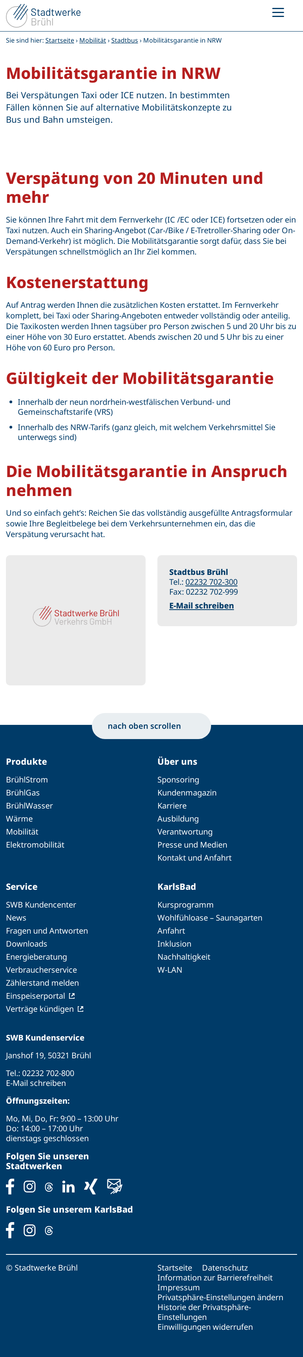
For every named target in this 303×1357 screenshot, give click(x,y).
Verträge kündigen (40, 1008)
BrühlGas (23, 792)
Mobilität (92, 40)
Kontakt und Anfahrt (194, 857)
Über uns (177, 761)
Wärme (19, 818)
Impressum (178, 1287)
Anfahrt (171, 930)
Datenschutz (225, 1267)
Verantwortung (185, 831)
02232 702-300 (211, 581)
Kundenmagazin (187, 792)
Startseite (59, 40)
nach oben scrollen (151, 726)
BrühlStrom (27, 779)
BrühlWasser (29, 805)
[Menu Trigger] (278, 12)
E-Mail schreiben (201, 605)
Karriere (172, 805)
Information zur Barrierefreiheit (215, 1277)
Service (21, 886)
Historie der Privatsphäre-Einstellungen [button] (204, 1312)
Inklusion (174, 943)
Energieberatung (36, 956)
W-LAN (169, 969)
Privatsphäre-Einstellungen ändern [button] (220, 1297)
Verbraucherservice (41, 969)
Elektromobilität (35, 844)
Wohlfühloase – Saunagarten (209, 917)
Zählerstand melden (42, 982)
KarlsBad (176, 886)
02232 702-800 (48, 1073)
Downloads (26, 943)
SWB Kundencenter (41, 904)
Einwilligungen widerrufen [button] (205, 1326)
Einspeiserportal (35, 995)
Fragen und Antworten (47, 930)
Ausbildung (178, 818)
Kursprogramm (185, 904)
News (16, 917)
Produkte (26, 761)
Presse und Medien (192, 844)
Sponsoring (178, 779)
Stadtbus (124, 40)
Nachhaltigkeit (183, 956)
